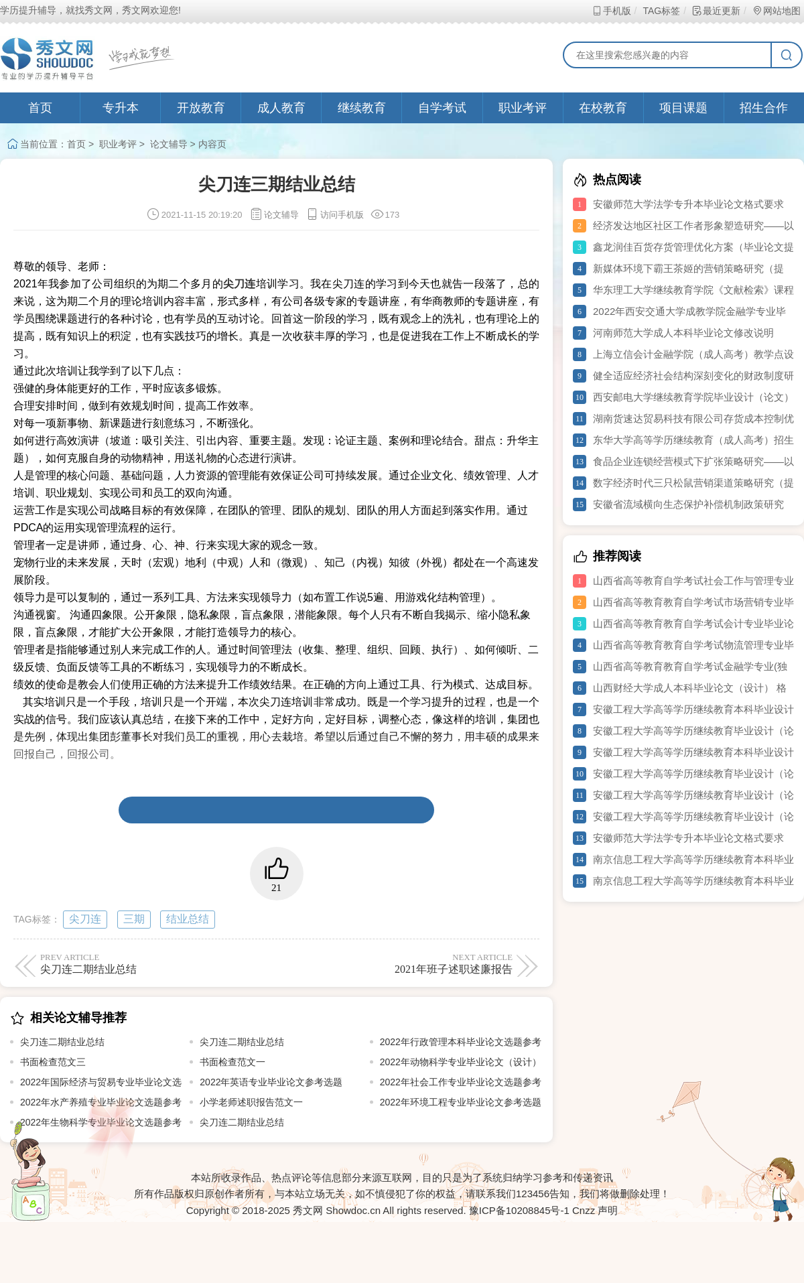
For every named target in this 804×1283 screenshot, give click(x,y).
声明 (608, 1210)
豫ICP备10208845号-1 (519, 1210)
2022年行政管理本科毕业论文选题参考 (460, 1041)
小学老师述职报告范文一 (251, 1102)
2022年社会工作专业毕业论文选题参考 (460, 1082)
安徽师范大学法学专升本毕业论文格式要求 (688, 204)
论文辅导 (169, 144)
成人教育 (281, 108)
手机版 (611, 10)
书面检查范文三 (53, 1062)
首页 (40, 108)
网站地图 (776, 10)
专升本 (121, 108)
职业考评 (522, 108)
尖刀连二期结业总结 (62, 1041)
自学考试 (442, 108)
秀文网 (308, 1210)
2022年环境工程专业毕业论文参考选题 (460, 1102)
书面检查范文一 (232, 1062)
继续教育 (362, 108)
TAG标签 (661, 10)
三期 (134, 919)
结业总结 (187, 919)
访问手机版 (335, 215)
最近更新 (715, 10)
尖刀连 (85, 919)
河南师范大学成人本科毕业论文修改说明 (683, 332)
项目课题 (683, 108)
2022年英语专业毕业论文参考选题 (271, 1082)
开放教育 (201, 108)
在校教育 (603, 108)
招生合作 (764, 108)
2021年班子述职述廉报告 (397, 963)
